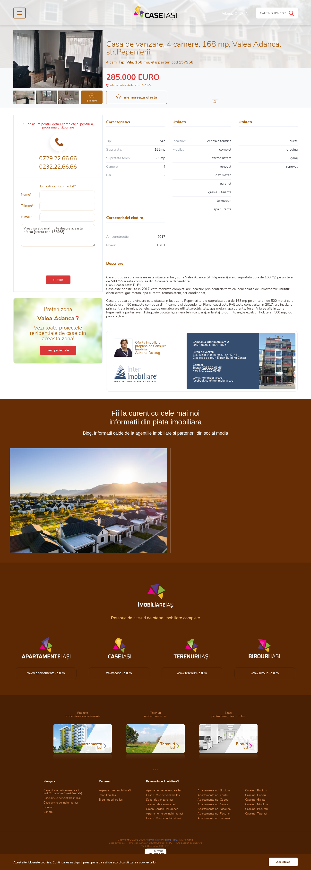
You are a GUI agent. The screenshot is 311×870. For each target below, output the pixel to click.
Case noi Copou (255, 795)
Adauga (235, 13)
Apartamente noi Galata (213, 804)
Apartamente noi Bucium (214, 790)
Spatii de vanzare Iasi (159, 799)
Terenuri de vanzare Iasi (161, 804)
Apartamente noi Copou (213, 799)
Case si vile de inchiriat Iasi (60, 802)
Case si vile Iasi (117, 843)
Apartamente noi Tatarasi (214, 818)
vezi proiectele (58, 350)
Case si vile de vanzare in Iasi (62, 798)
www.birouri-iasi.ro (265, 673)
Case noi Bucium (256, 790)
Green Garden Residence (162, 808)
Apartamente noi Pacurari (214, 813)
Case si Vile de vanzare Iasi (163, 795)
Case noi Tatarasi (256, 813)
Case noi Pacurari (256, 808)
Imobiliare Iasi (108, 795)
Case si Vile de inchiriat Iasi (163, 818)
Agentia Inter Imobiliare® (115, 790)
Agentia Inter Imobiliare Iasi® (161, 840)
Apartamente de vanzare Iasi (164, 790)
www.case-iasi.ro (119, 673)
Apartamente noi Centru (213, 795)
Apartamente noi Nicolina (214, 808)
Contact (48, 807)
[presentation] (58, 259)
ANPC (169, 843)
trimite (58, 280)
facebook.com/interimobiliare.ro (213, 380)
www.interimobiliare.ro (208, 377)
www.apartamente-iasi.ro (46, 673)
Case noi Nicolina (256, 804)
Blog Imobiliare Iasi (111, 799)
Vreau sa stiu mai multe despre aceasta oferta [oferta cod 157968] (58, 235)
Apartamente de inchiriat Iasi (164, 813)
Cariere (47, 811)
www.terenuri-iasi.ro (192, 673)
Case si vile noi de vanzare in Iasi (62, 792)
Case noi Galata (255, 799)
